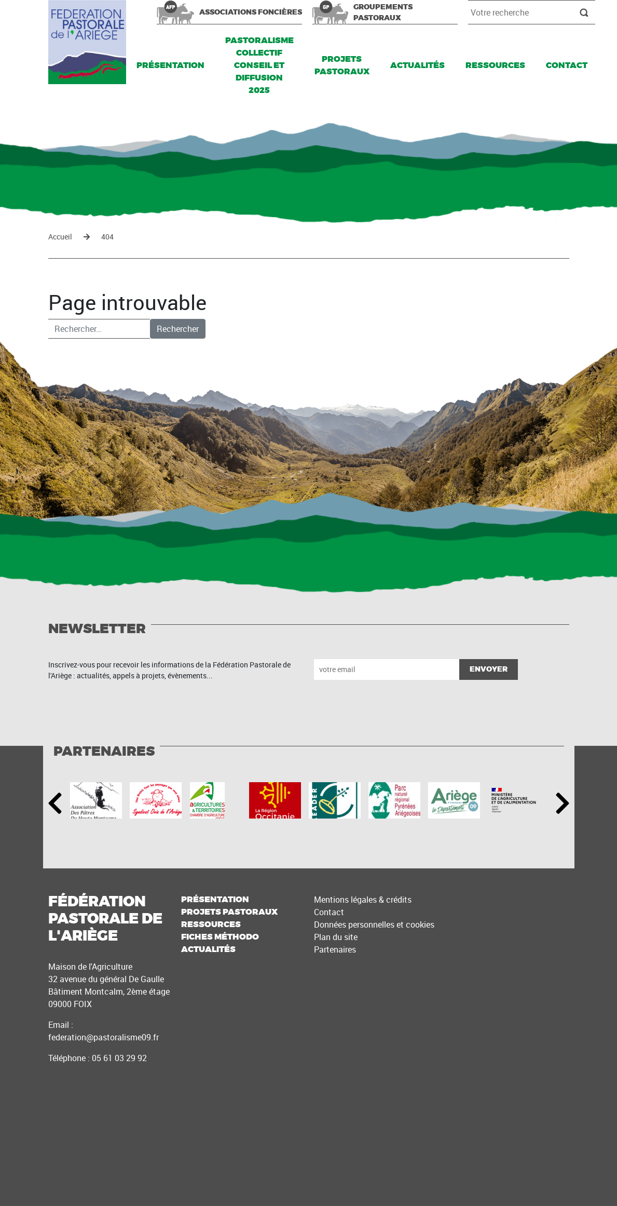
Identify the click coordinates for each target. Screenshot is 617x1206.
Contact (566, 65)
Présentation (170, 65)
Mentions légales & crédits (363, 899)
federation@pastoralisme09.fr (103, 1037)
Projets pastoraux (341, 65)
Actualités (417, 65)
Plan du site (336, 937)
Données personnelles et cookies (374, 924)
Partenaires (335, 949)
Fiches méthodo (220, 937)
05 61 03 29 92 (119, 1058)
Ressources (495, 65)
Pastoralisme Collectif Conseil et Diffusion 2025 (259, 65)
